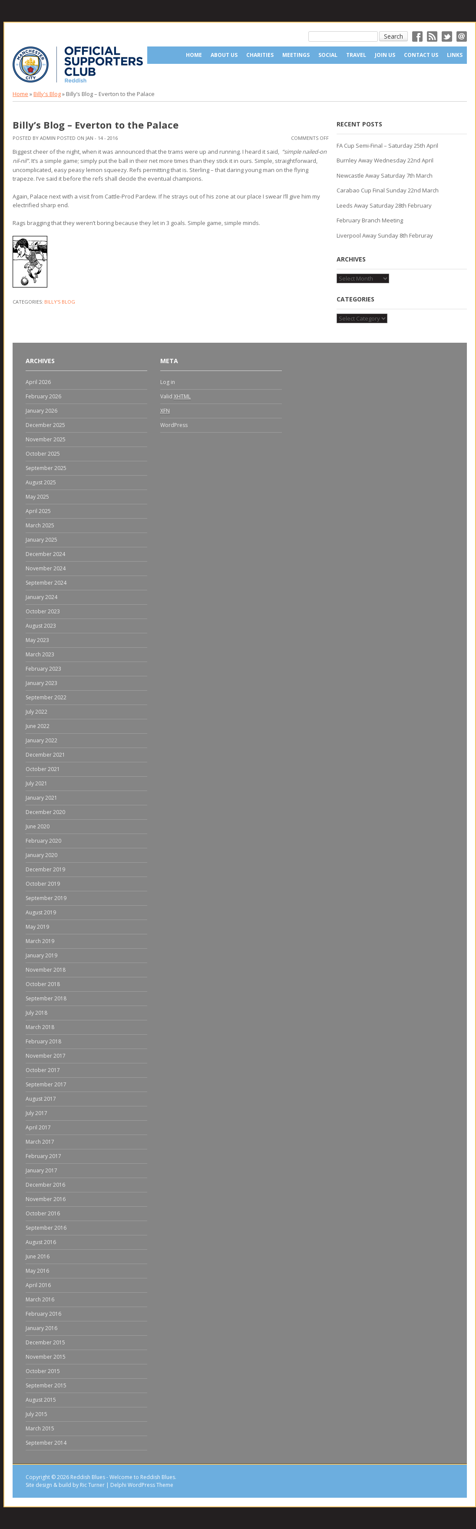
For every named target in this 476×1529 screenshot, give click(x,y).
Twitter (447, 36)
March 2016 (40, 1299)
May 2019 (37, 926)
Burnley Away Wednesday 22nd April (385, 160)
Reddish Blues (87, 1477)
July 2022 (36, 711)
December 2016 (45, 1184)
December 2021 (45, 754)
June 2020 (38, 826)
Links (455, 55)
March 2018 (40, 1027)
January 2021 (41, 797)
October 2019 (43, 883)
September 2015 (46, 1385)
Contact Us (421, 55)
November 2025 (46, 439)
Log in (167, 382)
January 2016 (41, 1328)
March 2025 (40, 525)
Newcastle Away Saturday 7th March (385, 175)
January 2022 (41, 740)
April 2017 (38, 1127)
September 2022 (46, 697)
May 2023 (37, 640)
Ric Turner (92, 1485)
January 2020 (41, 855)
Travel (356, 55)
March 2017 (40, 1141)
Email (461, 36)
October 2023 (43, 611)
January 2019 (41, 955)
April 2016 (38, 1285)
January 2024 (41, 597)
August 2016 (41, 1242)
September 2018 (46, 998)
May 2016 (37, 1270)
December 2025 (45, 425)
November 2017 (46, 1055)
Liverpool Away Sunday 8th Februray (385, 235)
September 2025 (46, 468)
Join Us (385, 55)
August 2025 (41, 482)
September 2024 (46, 582)
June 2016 (38, 1256)
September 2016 (46, 1227)
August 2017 (41, 1098)
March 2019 (40, 941)
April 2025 (38, 511)
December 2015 (45, 1342)
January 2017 (41, 1170)
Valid (175, 396)
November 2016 (46, 1199)
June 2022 (38, 726)
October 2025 (43, 453)
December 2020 (45, 812)
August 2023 (41, 625)
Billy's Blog (47, 94)
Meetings (296, 55)
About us (224, 55)
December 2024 (45, 554)
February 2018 (43, 1041)
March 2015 (40, 1428)
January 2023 (41, 683)
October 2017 (43, 1070)
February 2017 (43, 1156)
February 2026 (43, 396)
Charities (260, 55)
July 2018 (36, 1012)
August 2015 (41, 1399)
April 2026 (38, 382)
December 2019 (45, 869)
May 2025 (37, 496)
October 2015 (43, 1371)
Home (194, 55)
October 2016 (43, 1213)
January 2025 (41, 539)
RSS (432, 36)
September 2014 (46, 1442)
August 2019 (41, 912)
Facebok (417, 36)
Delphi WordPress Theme (141, 1485)
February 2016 (43, 1313)
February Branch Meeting (370, 220)
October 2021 (43, 769)
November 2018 (46, 969)
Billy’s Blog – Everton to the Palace (95, 124)
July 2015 (36, 1414)
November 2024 (46, 568)
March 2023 (40, 654)
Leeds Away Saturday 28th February (384, 205)
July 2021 (36, 783)
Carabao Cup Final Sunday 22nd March (388, 190)
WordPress (174, 425)
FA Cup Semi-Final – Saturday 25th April (387, 145)
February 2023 (43, 668)
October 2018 (43, 984)
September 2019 (46, 898)
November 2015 (46, 1356)
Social (327, 55)
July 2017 (36, 1113)
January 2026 (41, 410)
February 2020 (43, 840)
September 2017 (46, 1084)
